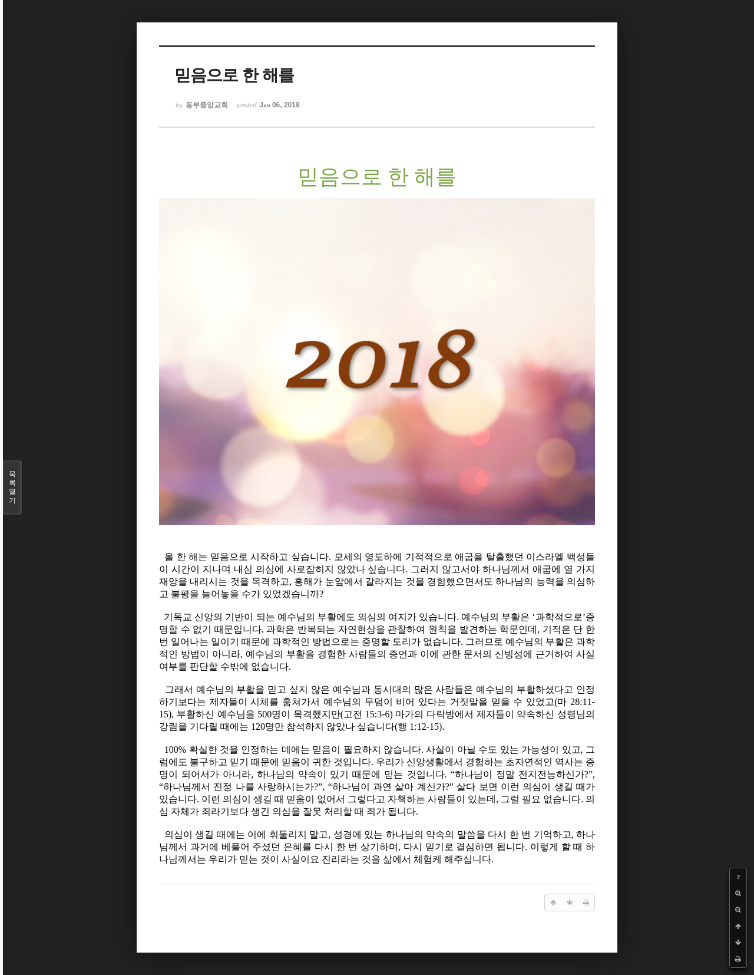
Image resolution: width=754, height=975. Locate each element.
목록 (12, 487)
